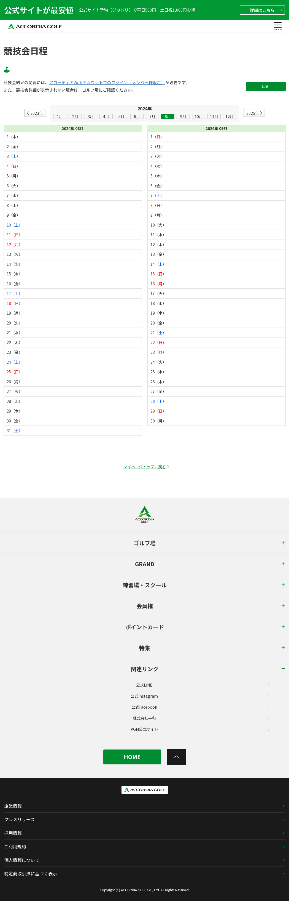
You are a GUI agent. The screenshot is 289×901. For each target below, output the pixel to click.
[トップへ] (176, 757)
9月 (183, 116)
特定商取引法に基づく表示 (30, 873)
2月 (75, 116)
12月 (229, 116)
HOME (132, 757)
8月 (168, 116)
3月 (91, 116)
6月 (137, 116)
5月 (121, 116)
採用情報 (13, 833)
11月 (214, 116)
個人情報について (21, 860)
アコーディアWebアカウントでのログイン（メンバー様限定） (107, 82)
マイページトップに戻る (144, 466)
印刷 (265, 86)
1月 (60, 116)
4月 (106, 116)
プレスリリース (19, 819)
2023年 (36, 113)
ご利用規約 (15, 846)
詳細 (266, 10)
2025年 (252, 113)
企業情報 (13, 805)
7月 (152, 116)
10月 (199, 116)
